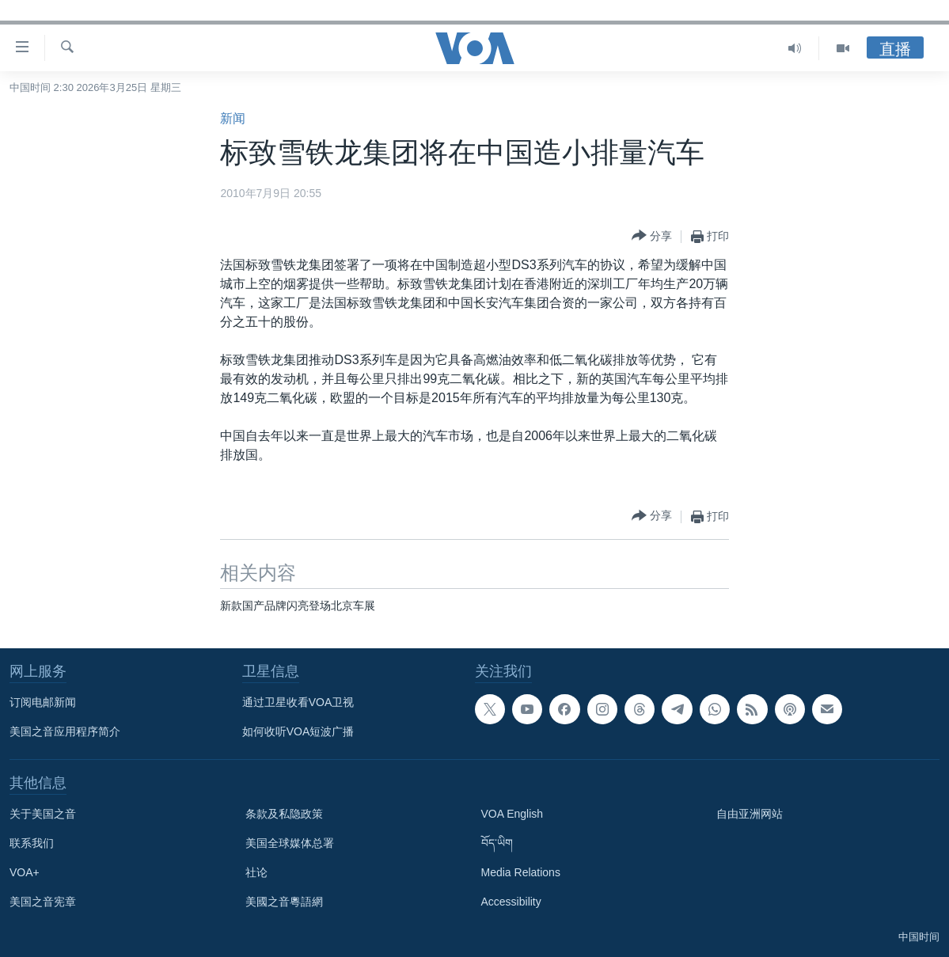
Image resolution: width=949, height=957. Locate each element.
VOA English (512, 813)
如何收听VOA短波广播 (298, 731)
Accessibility (511, 901)
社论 (256, 872)
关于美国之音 (42, 813)
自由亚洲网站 (749, 813)
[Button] (652, 236)
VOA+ (24, 872)
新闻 (232, 118)
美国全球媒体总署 (289, 843)
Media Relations (520, 872)
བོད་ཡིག (497, 843)
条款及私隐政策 (284, 813)
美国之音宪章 (42, 901)
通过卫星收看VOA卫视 (298, 702)
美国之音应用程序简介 (64, 731)
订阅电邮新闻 (42, 702)
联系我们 (31, 843)
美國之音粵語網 (284, 901)
